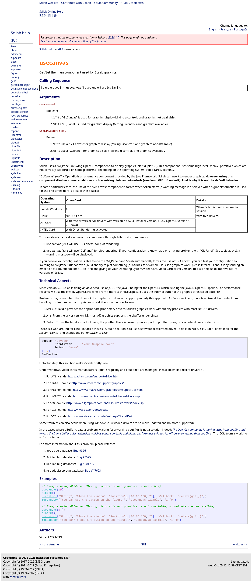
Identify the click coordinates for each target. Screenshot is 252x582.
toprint (15, 131)
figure (14, 73)
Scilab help (20, 32)
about (14, 50)
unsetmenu (17, 161)
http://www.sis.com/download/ (88, 410)
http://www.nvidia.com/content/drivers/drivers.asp (106, 396)
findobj (15, 77)
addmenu (16, 54)
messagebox (18, 100)
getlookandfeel (19, 92)
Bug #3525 (84, 457)
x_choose (16, 177)
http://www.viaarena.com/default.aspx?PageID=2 (100, 416)
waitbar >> (240, 544)
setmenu (16, 123)
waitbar (15, 169)
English (213, 29)
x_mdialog (16, 192)
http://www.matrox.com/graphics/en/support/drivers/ (108, 390)
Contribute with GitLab (76, 3)
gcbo (13, 81)
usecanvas (17, 165)
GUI (14, 40)
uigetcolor (16, 138)
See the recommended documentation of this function (74, 41)
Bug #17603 (93, 470)
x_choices (16, 173)
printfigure (17, 104)
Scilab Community (106, 3)
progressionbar (19, 111)
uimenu (15, 154)
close (13, 61)
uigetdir (15, 142)
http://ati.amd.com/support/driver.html (93, 376)
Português (241, 29)
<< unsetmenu (49, 544)
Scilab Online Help (51, 11)
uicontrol (16, 134)
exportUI (16, 69)
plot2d (47, 493)
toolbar (15, 127)
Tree (13, 46)
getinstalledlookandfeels (24, 88)
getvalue (15, 96)
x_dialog (15, 185)
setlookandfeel (19, 119)
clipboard (16, 57)
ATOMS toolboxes (132, 3)
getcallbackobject (20, 84)
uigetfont (16, 150)
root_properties (19, 115)
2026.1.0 (113, 37)
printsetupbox (19, 108)
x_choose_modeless (22, 181)
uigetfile (15, 146)
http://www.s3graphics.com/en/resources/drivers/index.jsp (105, 403)
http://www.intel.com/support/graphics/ (97, 383)
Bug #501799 (85, 464)
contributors (18, 577)
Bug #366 (79, 451)
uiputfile (15, 158)
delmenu (16, 65)
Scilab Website (48, 3)
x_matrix (15, 188)
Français (226, 29)
